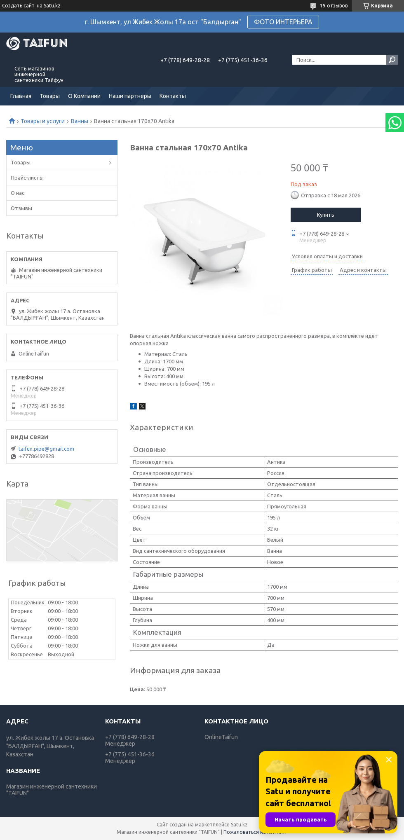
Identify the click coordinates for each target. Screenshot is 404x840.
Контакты (173, 96)
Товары (50, 96)
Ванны (79, 121)
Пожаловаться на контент (255, 832)
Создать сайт (18, 5)
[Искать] (392, 60)
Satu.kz (239, 824)
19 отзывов (334, 5)
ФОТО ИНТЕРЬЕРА (283, 22)
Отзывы (21, 208)
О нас (17, 193)
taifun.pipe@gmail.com (46, 449)
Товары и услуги (43, 121)
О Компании (84, 96)
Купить (325, 215)
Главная (20, 96)
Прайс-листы (27, 177)
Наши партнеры (130, 96)
